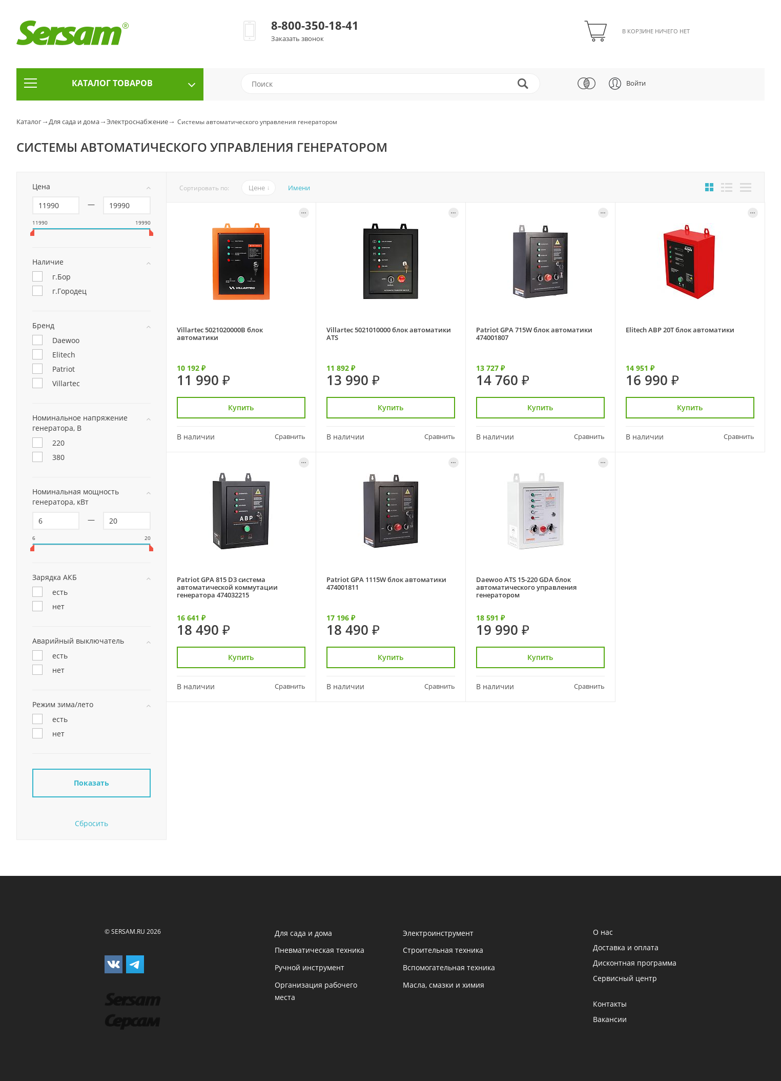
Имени (299, 187)
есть (50, 593)
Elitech (53, 355)
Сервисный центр (625, 978)
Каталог (29, 121)
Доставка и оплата (626, 947)
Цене (257, 187)
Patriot (53, 370)
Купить (241, 407)
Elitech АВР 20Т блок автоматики (680, 329)
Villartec (56, 384)
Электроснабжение (137, 121)
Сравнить (290, 436)
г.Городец (59, 292)
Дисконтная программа (634, 963)
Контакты (610, 1004)
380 (48, 458)
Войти (636, 83)
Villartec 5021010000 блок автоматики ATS (388, 333)
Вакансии (610, 1019)
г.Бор (51, 277)
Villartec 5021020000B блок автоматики (220, 333)
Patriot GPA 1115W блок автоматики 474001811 (386, 583)
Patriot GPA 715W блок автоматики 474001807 (534, 333)
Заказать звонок (297, 38)
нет (48, 607)
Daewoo (55, 341)
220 (48, 443)
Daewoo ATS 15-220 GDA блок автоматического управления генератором (526, 587)
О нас (603, 932)
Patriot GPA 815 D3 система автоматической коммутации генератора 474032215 (227, 587)
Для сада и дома (74, 121)
